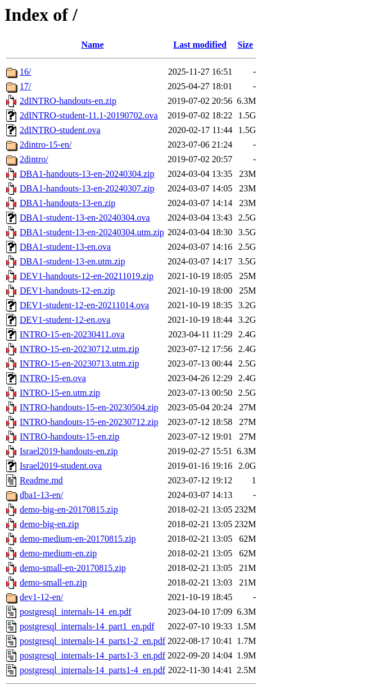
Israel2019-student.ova (61, 465)
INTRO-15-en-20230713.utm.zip (79, 363)
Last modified (200, 44)
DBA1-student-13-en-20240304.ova (85, 217)
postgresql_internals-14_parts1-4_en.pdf (92, 670)
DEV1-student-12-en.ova (65, 319)
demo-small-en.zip (53, 582)
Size (246, 44)
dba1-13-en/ (41, 495)
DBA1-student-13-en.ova (65, 247)
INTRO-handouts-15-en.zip (69, 436)
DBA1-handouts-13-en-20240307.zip (87, 188)
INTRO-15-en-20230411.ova (72, 334)
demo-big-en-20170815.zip (69, 509)
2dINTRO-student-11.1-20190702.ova (89, 115)
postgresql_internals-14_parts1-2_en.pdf (92, 641)
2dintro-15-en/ (45, 144)
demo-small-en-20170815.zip (73, 568)
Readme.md (41, 480)
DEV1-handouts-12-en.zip (67, 290)
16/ (25, 71)
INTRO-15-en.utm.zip (60, 392)
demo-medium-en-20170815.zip (78, 538)
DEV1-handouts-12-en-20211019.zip (86, 276)
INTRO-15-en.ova (53, 378)
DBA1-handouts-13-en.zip (67, 203)
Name (93, 44)
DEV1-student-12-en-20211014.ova (84, 305)
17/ (25, 86)
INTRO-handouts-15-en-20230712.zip (89, 422)
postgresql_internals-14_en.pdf (76, 611)
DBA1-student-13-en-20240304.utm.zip (92, 232)
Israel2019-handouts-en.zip (69, 451)
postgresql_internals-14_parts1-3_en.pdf (92, 655)
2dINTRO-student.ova (60, 130)
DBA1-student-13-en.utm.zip (72, 261)
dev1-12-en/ (41, 597)
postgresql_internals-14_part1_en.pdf (87, 626)
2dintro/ (34, 159)
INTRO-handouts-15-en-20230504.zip (89, 407)
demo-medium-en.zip (58, 553)
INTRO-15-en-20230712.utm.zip (79, 349)
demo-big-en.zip (49, 524)
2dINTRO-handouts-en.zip (68, 101)
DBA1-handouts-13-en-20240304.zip (87, 174)
